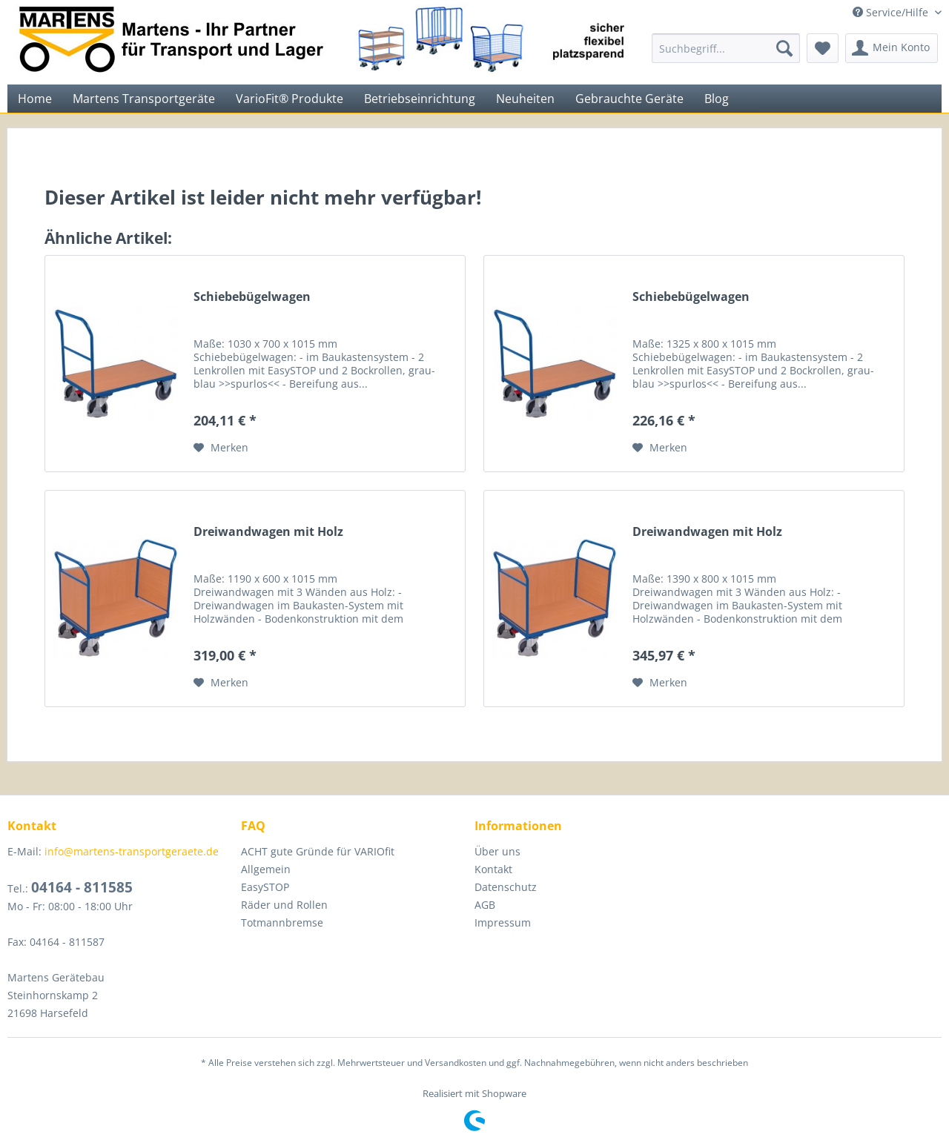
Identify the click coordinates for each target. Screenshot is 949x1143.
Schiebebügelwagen (252, 297)
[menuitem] (726, 48)
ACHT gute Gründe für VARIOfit (317, 851)
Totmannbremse (282, 922)
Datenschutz (505, 887)
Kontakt (493, 869)
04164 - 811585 (82, 887)
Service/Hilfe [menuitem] (892, 12)
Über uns (497, 851)
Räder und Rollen (284, 905)
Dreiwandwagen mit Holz (268, 532)
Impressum (502, 922)
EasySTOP (265, 887)
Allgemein (266, 869)
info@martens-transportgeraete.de (131, 851)
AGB (484, 905)
